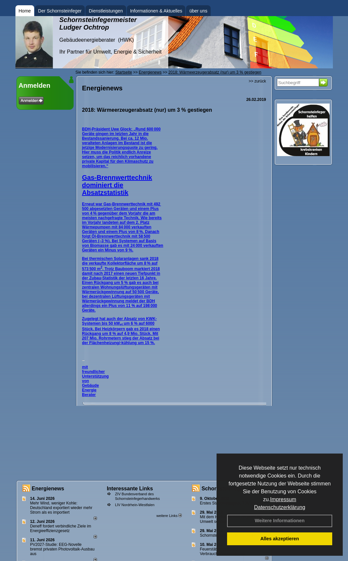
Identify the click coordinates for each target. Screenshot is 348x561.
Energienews (48, 488)
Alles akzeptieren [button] (279, 538)
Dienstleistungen (106, 10)
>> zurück (257, 81)
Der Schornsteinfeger (59, 10)
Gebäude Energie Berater (90, 390)
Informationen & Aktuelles (156, 10)
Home (25, 10)
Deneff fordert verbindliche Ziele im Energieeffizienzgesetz (60, 528)
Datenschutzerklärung (279, 507)
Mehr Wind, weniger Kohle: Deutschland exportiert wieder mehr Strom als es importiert (61, 508)
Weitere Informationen (280, 520)
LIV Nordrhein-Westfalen (134, 505)
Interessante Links (130, 488)
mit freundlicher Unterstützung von (95, 374)
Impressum (283, 499)
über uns (198, 10)
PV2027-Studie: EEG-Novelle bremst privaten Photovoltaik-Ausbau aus (62, 549)
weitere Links (169, 516)
